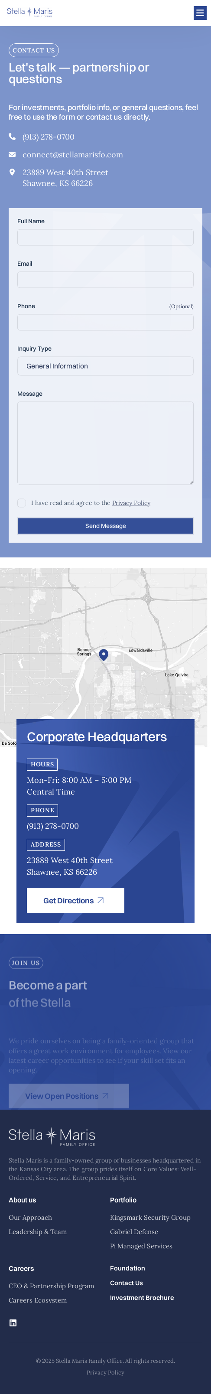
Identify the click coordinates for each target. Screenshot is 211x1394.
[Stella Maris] (29, 13)
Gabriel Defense (134, 1232)
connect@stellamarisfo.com (73, 156)
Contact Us (126, 1283)
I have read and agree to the (90, 507)
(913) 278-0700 (49, 138)
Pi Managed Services (141, 1246)
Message (29, 398)
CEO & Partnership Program (51, 1286)
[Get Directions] (75, 900)
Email (24, 268)
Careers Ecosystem (38, 1300)
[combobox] (105, 370)
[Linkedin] (13, 1324)
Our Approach (30, 1217)
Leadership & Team (38, 1232)
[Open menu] (200, 13)
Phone (26, 311)
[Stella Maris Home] (52, 1152)
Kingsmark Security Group (150, 1217)
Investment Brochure (142, 1298)
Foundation (127, 1268)
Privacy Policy (131, 507)
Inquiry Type (34, 353)
